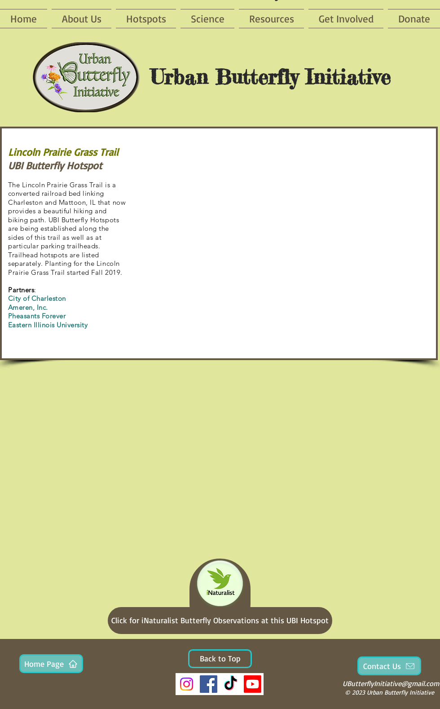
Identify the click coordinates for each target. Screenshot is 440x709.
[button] (284, 244)
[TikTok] (230, 684)
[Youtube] (252, 684)
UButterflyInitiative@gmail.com (391, 683)
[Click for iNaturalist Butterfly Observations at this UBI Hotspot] (220, 620)
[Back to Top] (220, 658)
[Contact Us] (389, 665)
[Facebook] (208, 684)
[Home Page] (51, 663)
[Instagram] (186, 684)
